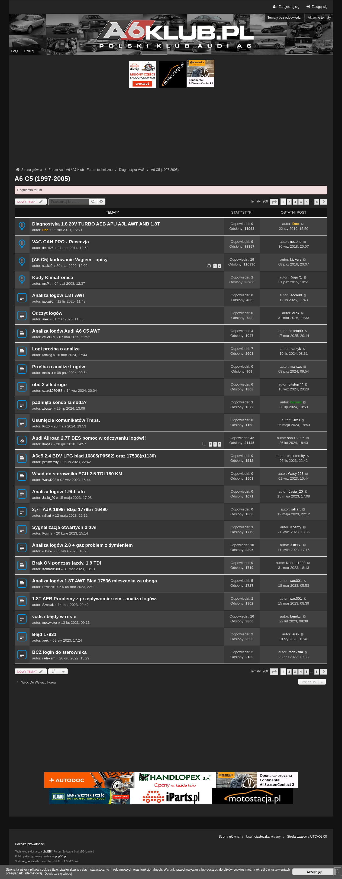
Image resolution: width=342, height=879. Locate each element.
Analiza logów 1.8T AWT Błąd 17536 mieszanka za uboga (94, 580)
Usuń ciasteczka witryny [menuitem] (263, 836)
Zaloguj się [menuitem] (316, 7)
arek (45, 319)
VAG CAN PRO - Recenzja (60, 241)
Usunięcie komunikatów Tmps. (66, 420)
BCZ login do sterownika (59, 652)
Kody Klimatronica (52, 277)
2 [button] (289, 202)
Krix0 (46, 426)
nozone (296, 242)
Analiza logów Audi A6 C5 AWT (66, 331)
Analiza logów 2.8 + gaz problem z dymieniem (82, 545)
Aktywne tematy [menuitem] (319, 17)
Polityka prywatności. (30, 844)
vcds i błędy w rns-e (54, 616)
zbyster (47, 408)
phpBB (47, 851)
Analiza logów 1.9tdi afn (58, 491)
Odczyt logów (47, 313)
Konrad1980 (51, 569)
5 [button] (307, 202)
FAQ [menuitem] (14, 51)
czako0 (47, 266)
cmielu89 (48, 337)
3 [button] (295, 202)
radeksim (48, 658)
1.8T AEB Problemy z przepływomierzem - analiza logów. (94, 598)
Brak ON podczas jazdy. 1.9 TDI (66, 563)
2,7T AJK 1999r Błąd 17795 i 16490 (70, 509)
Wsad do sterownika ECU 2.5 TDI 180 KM (77, 473)
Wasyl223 (49, 480)
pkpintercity (50, 462)
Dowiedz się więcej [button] (58, 873)
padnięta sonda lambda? (59, 402)
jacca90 (47, 301)
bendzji (295, 616)
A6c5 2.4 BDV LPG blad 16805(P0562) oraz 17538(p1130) (94, 456)
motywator (49, 623)
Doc (45, 230)
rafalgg (47, 355)
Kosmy (47, 533)
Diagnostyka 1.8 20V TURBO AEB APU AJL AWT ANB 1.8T (96, 224)
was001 (296, 581)
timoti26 (48, 248)
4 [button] (301, 202)
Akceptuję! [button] (314, 872)
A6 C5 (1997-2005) (42, 178)
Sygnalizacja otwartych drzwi (64, 527)
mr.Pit (46, 284)
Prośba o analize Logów (58, 366)
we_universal (30, 861)
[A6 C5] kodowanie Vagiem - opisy (70, 259)
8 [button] (317, 202)
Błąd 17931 (44, 634)
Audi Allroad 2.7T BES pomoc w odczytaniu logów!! (89, 438)
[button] (274, 202)
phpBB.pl (60, 856)
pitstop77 (296, 384)
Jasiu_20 (48, 498)
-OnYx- (47, 551)
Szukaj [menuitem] (29, 51)
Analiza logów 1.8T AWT (58, 295)
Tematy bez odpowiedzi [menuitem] (284, 17)
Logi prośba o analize (56, 348)
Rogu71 (295, 277)
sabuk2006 (296, 438)
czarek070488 (52, 391)
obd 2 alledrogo (49, 384)
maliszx (47, 373)
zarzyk (296, 349)
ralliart (46, 516)
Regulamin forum (29, 190)
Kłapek (47, 444)
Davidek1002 (51, 587)
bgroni (295, 402)
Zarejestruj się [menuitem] (285, 7)
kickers (295, 259)
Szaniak (48, 605)
